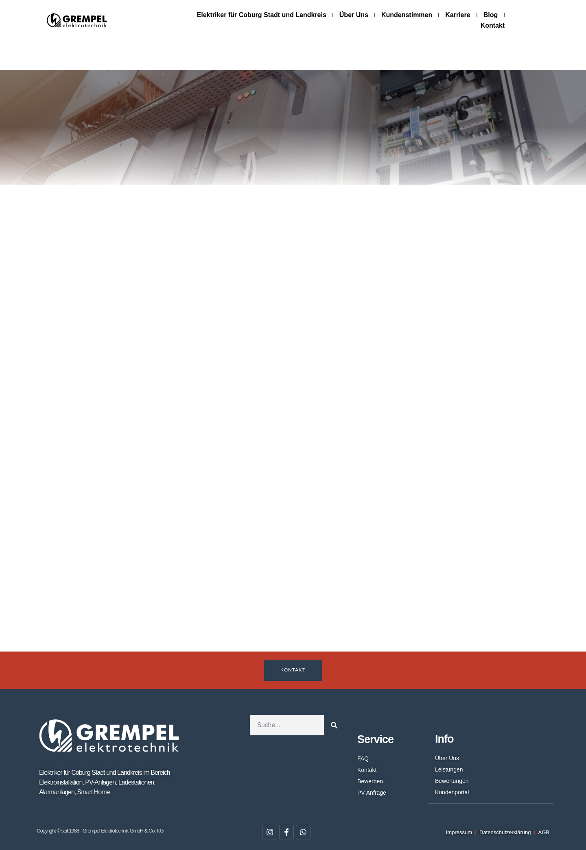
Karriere (457, 14)
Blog (490, 14)
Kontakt (493, 25)
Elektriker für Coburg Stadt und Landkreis (261, 14)
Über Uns (353, 14)
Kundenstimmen (406, 14)
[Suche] (334, 725)
